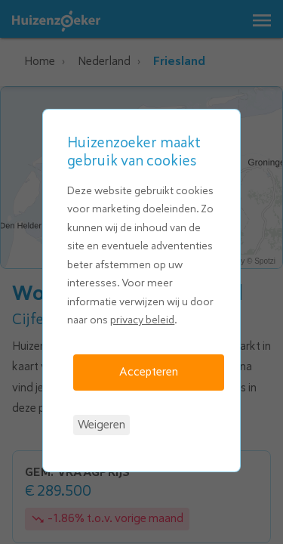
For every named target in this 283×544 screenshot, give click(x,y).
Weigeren (101, 424)
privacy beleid (142, 320)
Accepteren (148, 371)
